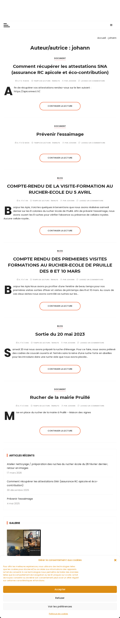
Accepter (60, 595)
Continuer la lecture (60, 106)
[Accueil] (101, 37)
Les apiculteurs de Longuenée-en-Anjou (60, 10)
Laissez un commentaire (93, 81)
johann (72, 81)
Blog (60, 178)
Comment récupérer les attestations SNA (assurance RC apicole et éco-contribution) (52, 483)
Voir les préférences (60, 612)
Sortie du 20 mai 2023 (60, 334)
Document (60, 58)
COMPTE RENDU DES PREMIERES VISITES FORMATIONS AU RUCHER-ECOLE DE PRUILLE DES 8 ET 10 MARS (60, 265)
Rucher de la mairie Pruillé (60, 397)
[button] (115, 566)
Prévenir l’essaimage (60, 134)
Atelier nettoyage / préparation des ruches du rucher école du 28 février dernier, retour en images (57, 466)
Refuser (60, 604)
